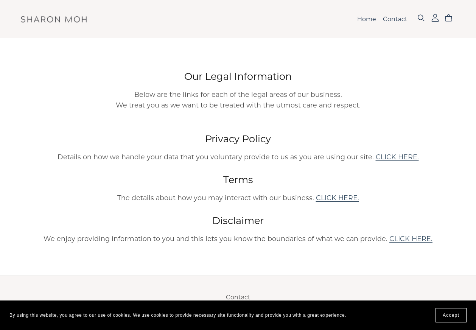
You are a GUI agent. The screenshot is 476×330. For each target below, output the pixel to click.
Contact (395, 19)
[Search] (421, 18)
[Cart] (452, 18)
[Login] (435, 17)
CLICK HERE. (397, 157)
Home (366, 19)
